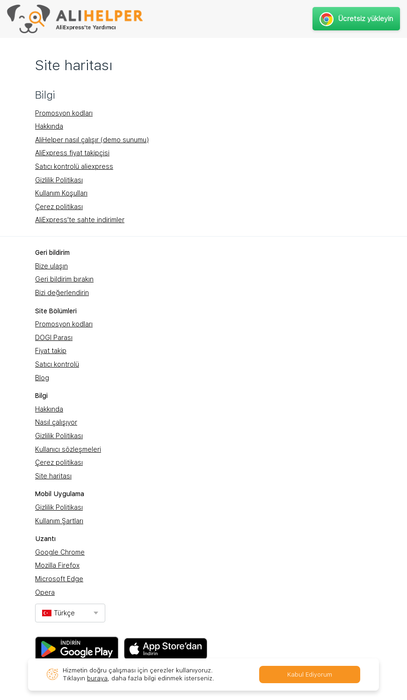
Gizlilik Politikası (59, 180)
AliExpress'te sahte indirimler (79, 220)
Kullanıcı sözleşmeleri (68, 449)
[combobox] (70, 613)
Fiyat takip (50, 350)
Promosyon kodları (64, 113)
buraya (97, 678)
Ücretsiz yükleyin (356, 18)
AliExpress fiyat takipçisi (72, 153)
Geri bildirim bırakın (64, 279)
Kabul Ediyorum (309, 674)
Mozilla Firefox (57, 565)
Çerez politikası (59, 206)
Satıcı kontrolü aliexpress (74, 166)
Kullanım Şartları (59, 521)
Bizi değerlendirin (62, 292)
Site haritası (53, 476)
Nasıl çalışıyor (56, 422)
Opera (45, 592)
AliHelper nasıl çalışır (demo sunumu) (92, 140)
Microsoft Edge (59, 579)
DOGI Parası (54, 337)
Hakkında (49, 126)
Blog (42, 378)
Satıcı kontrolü (57, 364)
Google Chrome (60, 552)
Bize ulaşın (51, 266)
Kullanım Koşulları (61, 193)
